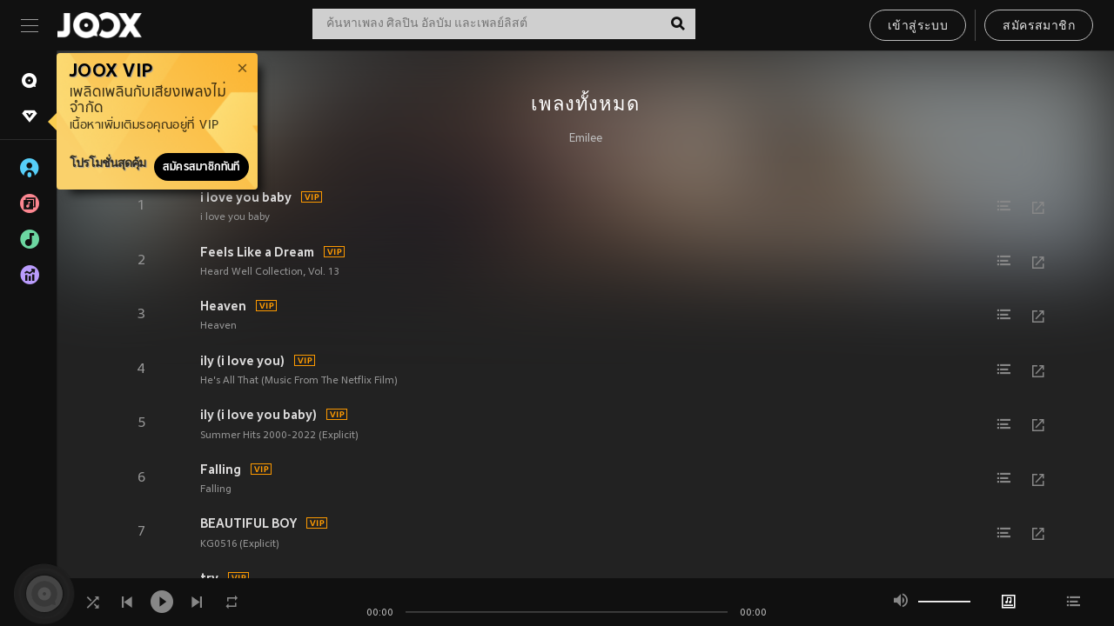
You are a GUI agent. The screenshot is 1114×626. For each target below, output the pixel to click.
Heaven (223, 306)
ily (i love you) (242, 361)
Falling (220, 469)
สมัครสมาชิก (1039, 26)
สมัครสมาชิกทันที (201, 167)
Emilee (585, 139)
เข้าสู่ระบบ (918, 26)
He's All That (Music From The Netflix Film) (299, 381)
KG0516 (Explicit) (239, 544)
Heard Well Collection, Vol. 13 (269, 272)
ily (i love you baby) (258, 415)
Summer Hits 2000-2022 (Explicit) (279, 435)
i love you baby (246, 197)
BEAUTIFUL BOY (248, 523)
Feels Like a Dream (257, 252)
